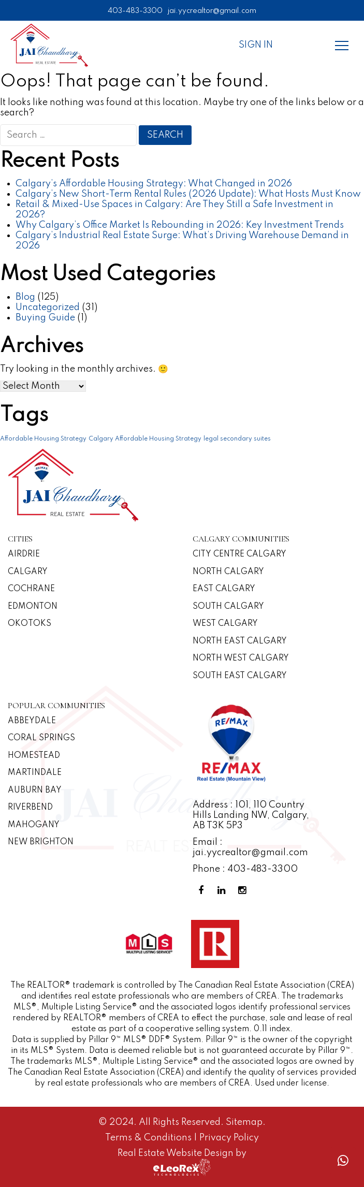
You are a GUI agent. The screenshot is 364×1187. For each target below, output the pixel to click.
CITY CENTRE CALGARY (239, 554)
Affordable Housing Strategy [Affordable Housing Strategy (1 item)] (43, 439)
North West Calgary (241, 658)
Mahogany (34, 825)
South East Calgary (240, 676)
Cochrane (31, 589)
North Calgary (228, 572)
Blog (25, 297)
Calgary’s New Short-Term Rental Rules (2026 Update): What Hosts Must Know (188, 194)
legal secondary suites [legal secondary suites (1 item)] (237, 439)
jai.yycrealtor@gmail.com (212, 10)
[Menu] (342, 45)
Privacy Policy (229, 1137)
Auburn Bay (35, 790)
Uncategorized (48, 307)
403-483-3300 (135, 10)
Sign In (256, 45)
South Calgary (228, 607)
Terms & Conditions (149, 1137)
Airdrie (24, 554)
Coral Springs (41, 738)
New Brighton (41, 842)
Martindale (35, 773)
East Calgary (224, 589)
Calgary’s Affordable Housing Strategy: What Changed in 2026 (154, 183)
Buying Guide (45, 318)
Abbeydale (32, 721)
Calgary (28, 572)
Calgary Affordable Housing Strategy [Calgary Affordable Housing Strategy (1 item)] (145, 439)
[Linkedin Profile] (223, 890)
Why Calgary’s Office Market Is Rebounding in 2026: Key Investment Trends (180, 225)
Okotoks (29, 624)
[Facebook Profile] (203, 890)
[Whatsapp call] (343, 1161)
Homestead (34, 756)
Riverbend (30, 807)
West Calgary (225, 624)
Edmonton (32, 607)
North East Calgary (240, 641)
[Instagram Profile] (244, 890)
